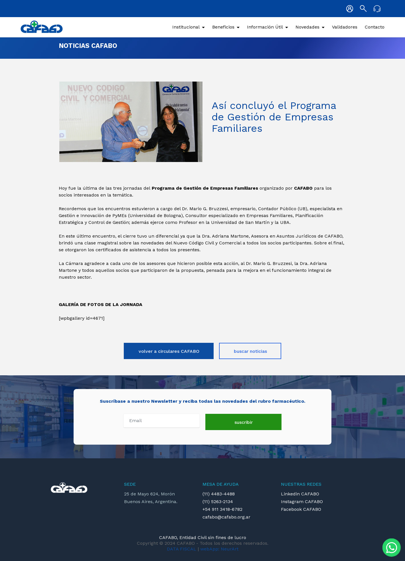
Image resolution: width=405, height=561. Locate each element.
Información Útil (265, 27)
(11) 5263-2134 (217, 501)
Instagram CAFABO (302, 501)
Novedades (307, 27)
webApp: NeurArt (219, 549)
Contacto (374, 27)
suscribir (243, 422)
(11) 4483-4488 (218, 494)
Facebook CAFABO (301, 509)
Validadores (344, 27)
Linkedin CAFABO (300, 494)
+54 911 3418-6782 (222, 509)
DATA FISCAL (181, 549)
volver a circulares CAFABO (169, 351)
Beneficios (223, 27)
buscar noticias (250, 351)
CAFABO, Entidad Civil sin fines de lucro (202, 537)
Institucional (186, 27)
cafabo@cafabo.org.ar (226, 517)
